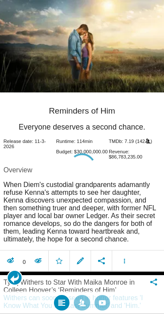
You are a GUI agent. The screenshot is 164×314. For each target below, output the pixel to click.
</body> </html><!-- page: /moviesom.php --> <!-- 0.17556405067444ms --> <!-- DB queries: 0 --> (82, 157)
